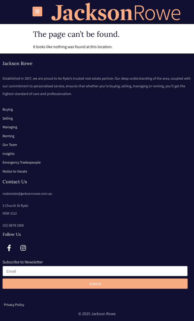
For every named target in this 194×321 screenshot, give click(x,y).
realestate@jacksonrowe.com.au (27, 193)
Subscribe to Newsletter (23, 262)
